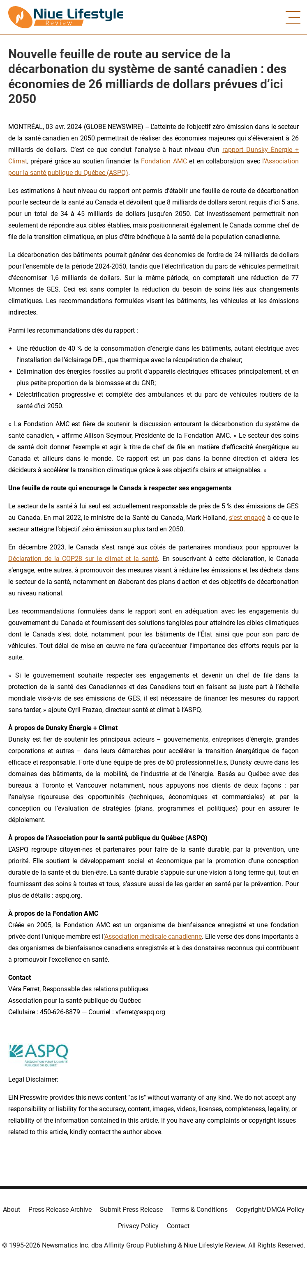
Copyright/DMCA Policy (270, 1209)
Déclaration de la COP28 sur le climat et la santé (83, 559)
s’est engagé (247, 518)
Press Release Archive (60, 1209)
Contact (178, 1226)
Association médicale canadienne (153, 936)
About (11, 1209)
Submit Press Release (131, 1209)
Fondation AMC (164, 161)
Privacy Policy (138, 1226)
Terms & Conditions (199, 1209)
